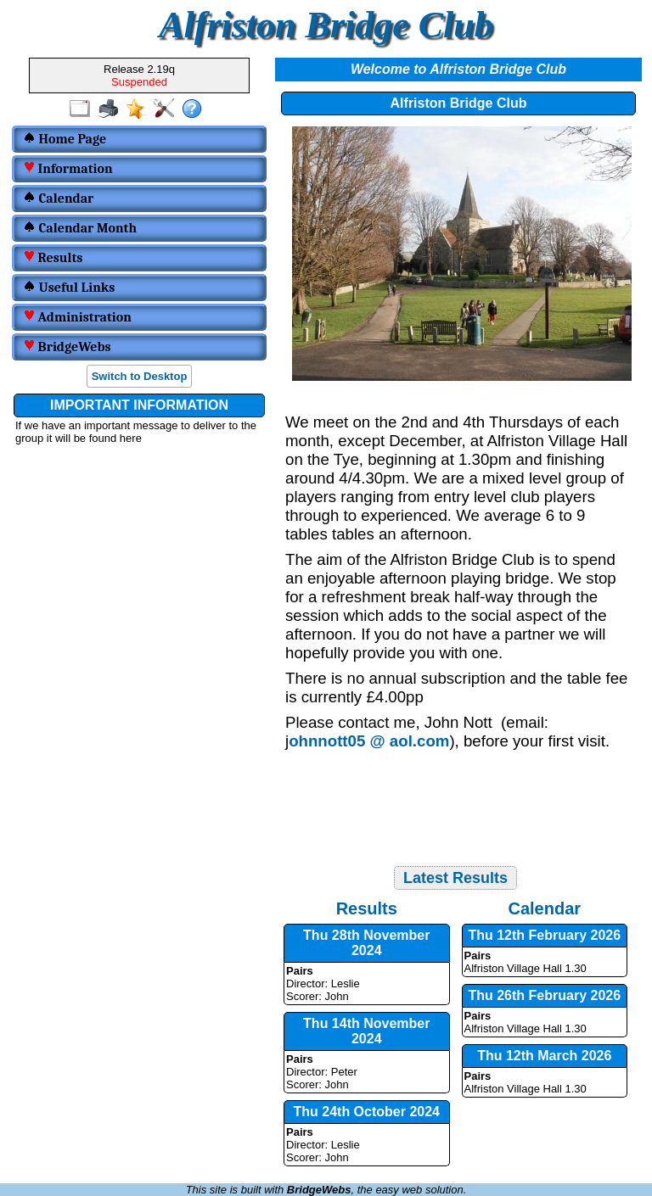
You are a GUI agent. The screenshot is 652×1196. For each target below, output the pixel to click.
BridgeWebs (67, 347)
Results (52, 257)
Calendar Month (80, 228)
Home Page (64, 139)
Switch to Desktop (140, 376)
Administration (77, 317)
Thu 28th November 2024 (366, 943)
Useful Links (69, 287)
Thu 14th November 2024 (366, 1031)
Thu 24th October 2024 (367, 1111)
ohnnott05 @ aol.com (369, 741)
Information (68, 168)
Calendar (58, 198)
